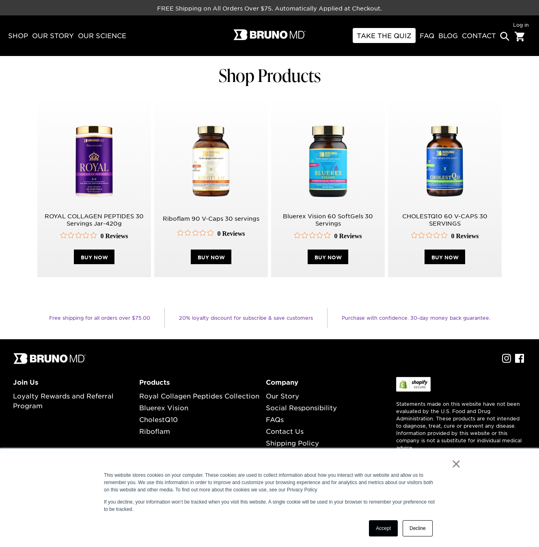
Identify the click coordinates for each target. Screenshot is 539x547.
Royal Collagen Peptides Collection (199, 396)
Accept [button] (383, 528)
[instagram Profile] (506, 360)
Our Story (282, 396)
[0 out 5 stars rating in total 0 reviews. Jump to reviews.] (94, 236)
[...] (49, 361)
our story (53, 35)
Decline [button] (418, 528)
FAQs (275, 419)
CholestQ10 (158, 419)
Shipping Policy (292, 443)
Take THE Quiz (384, 35)
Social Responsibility (301, 407)
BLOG (448, 35)
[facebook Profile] (519, 360)
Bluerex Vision (163, 407)
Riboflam (154, 431)
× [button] (456, 463)
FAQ (427, 35)
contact (479, 35)
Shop (18, 35)
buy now (94, 257)
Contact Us (285, 431)
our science (102, 35)
